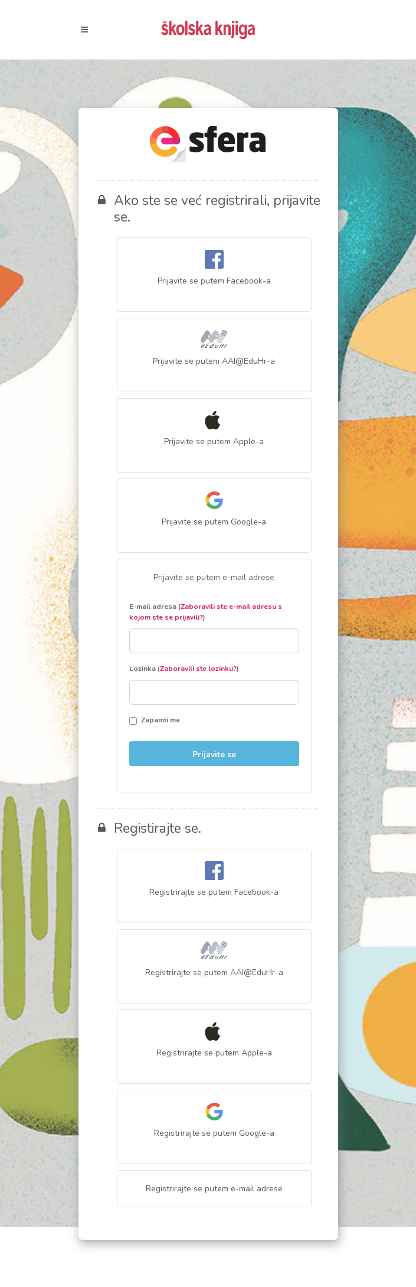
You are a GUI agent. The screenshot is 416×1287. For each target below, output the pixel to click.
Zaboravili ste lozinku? (198, 668)
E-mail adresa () (205, 612)
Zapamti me (154, 720)
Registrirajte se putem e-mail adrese (214, 1188)
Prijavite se (214, 754)
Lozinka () (184, 668)
